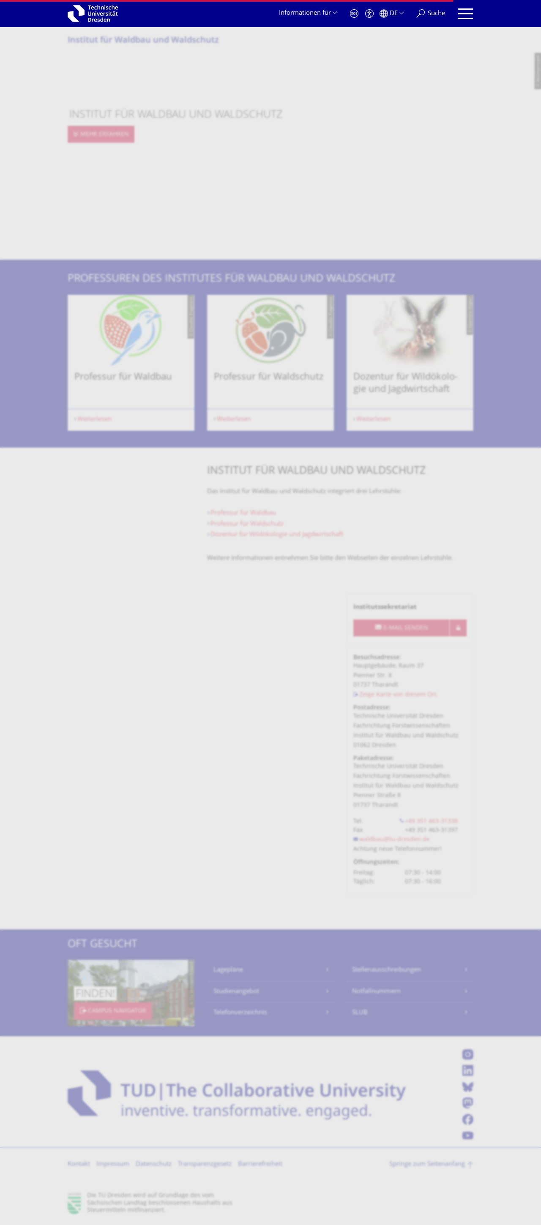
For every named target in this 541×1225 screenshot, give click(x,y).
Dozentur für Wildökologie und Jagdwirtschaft (276, 535)
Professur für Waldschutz (247, 524)
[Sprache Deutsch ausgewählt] (392, 13)
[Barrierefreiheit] (369, 14)
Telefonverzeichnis (240, 1013)
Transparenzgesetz (205, 1164)
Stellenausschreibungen (386, 970)
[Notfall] (354, 14)
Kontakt (79, 1164)
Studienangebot (236, 992)
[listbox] (270, 363)
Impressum (112, 1164)
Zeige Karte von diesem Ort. (398, 695)
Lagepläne (228, 970)
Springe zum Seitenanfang (427, 1164)
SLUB (360, 1013)
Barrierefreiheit (260, 1164)
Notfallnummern (376, 992)
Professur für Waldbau (243, 513)
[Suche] (430, 13)
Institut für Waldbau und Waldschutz (143, 41)
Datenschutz (154, 1164)
